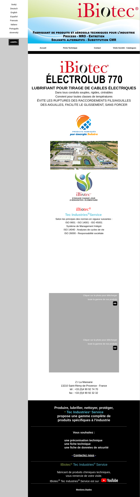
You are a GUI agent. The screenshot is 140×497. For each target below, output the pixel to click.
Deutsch (14, 8)
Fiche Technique (70, 48)
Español (13, 16)
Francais (14, 20)
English (14, 12)
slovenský (14, 32)
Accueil (43, 48)
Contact (97, 48)
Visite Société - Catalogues (124, 48)
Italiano (14, 24)
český (14, 4)
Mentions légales (84, 489)
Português (14, 28)
